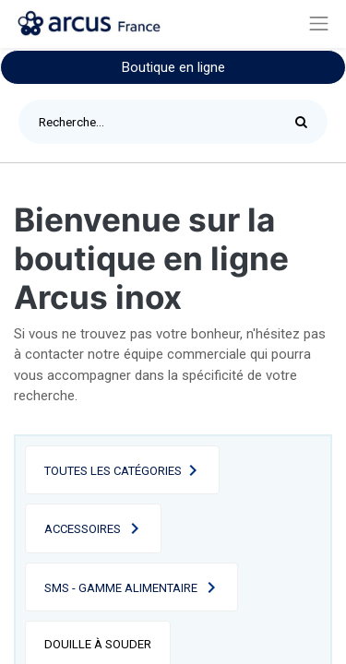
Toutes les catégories (113, 471)
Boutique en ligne (173, 67)
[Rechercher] (306, 122)
